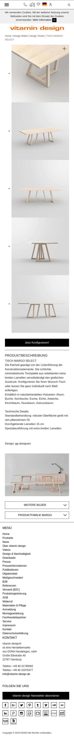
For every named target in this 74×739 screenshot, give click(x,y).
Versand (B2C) (11, 589)
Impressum (9, 625)
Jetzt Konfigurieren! (37, 342)
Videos (6, 549)
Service (6, 621)
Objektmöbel (9, 573)
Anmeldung (9, 609)
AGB (5, 597)
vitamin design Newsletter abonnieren (35, 695)
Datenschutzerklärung (15, 633)
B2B (4, 581)
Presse (6, 561)
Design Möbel (20, 36)
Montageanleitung (12, 613)
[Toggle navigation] (7, 4)
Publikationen (10, 569)
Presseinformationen (14, 565)
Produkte (7, 538)
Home (8, 36)
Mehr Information (42, 19)
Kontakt (6, 629)
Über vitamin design (14, 545)
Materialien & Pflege (14, 605)
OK (54, 20)
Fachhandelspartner (14, 617)
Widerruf (7, 601)
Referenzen (9, 585)
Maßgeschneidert (12, 577)
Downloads (9, 557)
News (5, 542)
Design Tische (37, 36)
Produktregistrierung (14, 593)
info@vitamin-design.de (16, 674)
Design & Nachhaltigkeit (16, 553)
